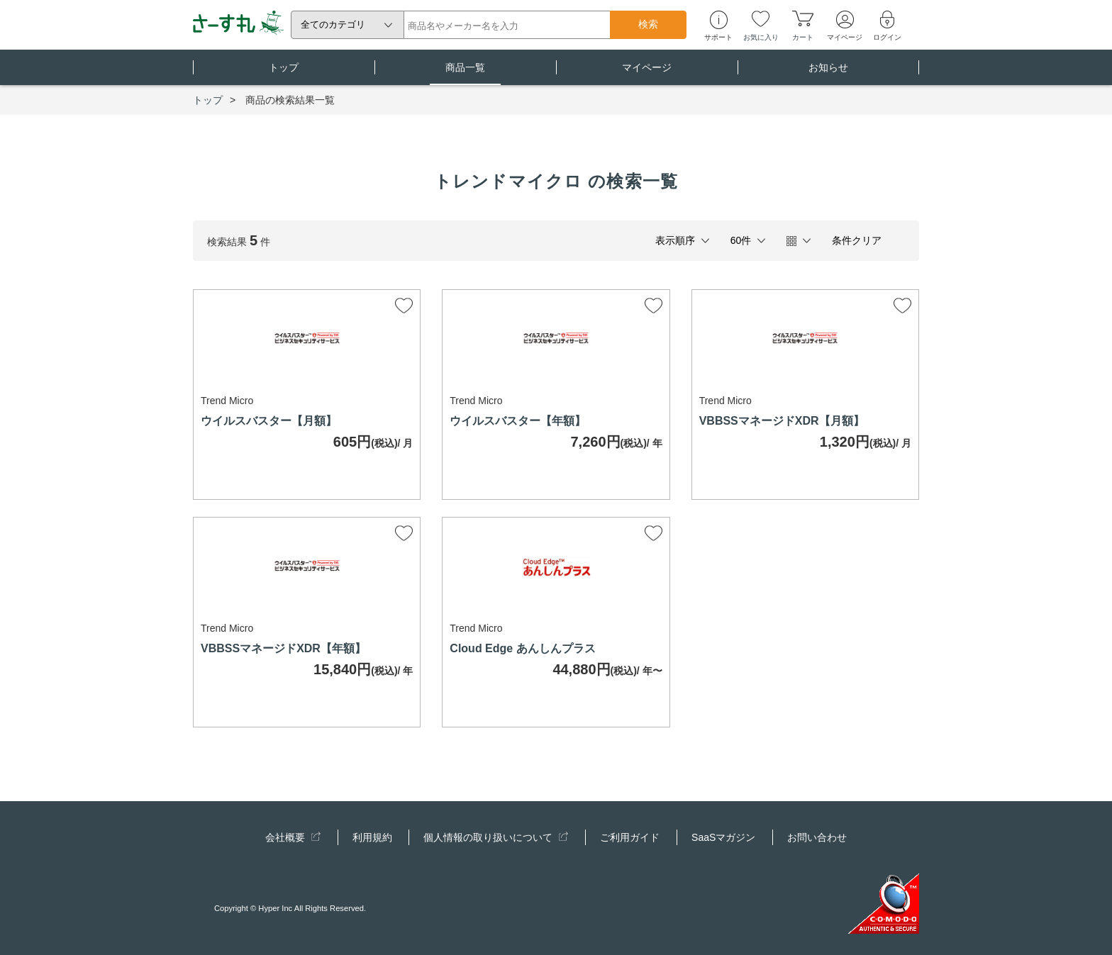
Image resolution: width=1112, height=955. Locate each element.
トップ (283, 73)
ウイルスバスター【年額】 (518, 421)
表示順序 (675, 240)
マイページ (646, 73)
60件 (741, 240)
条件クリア (857, 240)
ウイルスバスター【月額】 (269, 421)
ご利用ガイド (630, 837)
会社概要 (293, 837)
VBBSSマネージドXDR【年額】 (283, 648)
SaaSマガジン (723, 837)
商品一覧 (465, 73)
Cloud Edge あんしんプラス (522, 648)
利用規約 (372, 837)
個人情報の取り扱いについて (495, 837)
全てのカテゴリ (333, 24)
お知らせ (828, 73)
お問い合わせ (817, 837)
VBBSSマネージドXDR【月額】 (781, 421)
